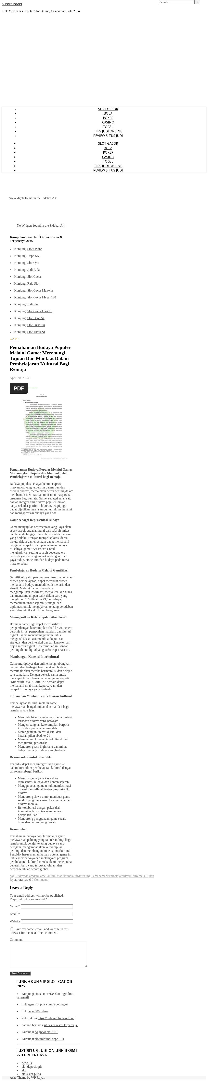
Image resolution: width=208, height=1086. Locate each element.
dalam (29, 876)
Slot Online (34, 249)
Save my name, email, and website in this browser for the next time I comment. (39, 930)
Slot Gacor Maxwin (40, 290)
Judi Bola (33, 269)
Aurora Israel (12, 4)
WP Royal (37, 1082)
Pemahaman (99, 876)
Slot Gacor (34, 276)
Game (42, 876)
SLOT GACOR (108, 109)
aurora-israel (22, 879)
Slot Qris (33, 262)
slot (24, 1075)
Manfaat (61, 876)
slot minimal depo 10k (49, 1044)
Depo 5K (33, 256)
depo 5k (27, 1068)
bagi (12, 876)
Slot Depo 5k (35, 318)
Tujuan (149, 876)
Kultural (51, 876)
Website (15, 921)
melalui (72, 876)
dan (35, 876)
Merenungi (84, 876)
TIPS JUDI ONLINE (108, 131)
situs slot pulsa (31, 1079)
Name (15, 906)
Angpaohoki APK (46, 1037)
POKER (108, 118)
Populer (130, 876)
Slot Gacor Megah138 (41, 297)
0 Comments (40, 879)
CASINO (108, 122)
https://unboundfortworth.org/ (57, 1023)
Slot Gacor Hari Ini (39, 311)
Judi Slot (33, 304)
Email (15, 914)
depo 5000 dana (38, 1016)
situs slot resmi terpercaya (61, 1030)
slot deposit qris (32, 1071)
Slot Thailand (36, 332)
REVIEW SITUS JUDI (108, 135)
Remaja (140, 876)
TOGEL (108, 127)
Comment (16, 939)
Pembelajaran (116, 876)
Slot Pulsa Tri (36, 325)
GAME (14, 339)
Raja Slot (33, 283)
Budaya (20, 876)
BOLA (108, 113)
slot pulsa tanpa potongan (51, 1009)
